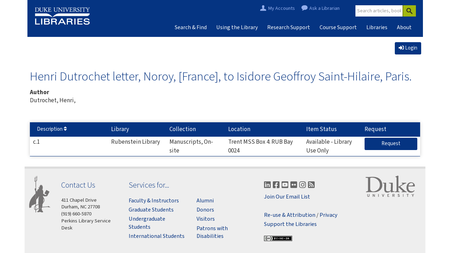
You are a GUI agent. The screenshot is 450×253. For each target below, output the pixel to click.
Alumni (205, 201)
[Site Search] (379, 11)
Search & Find (191, 27)
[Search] (409, 11)
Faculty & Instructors (154, 201)
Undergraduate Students (147, 223)
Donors (205, 210)
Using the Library (237, 27)
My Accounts (281, 8)
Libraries (376, 27)
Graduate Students (151, 210)
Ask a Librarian (324, 8)
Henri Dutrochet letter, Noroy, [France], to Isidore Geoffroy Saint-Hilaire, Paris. (221, 76)
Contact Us (78, 185)
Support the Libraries (290, 224)
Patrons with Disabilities (212, 232)
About (404, 27)
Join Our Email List (287, 197)
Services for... (149, 185)
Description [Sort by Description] (52, 129)
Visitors (206, 219)
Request (393, 143)
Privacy (329, 215)
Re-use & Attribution (289, 215)
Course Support (338, 27)
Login (408, 48)
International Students (157, 236)
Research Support (288, 27)
